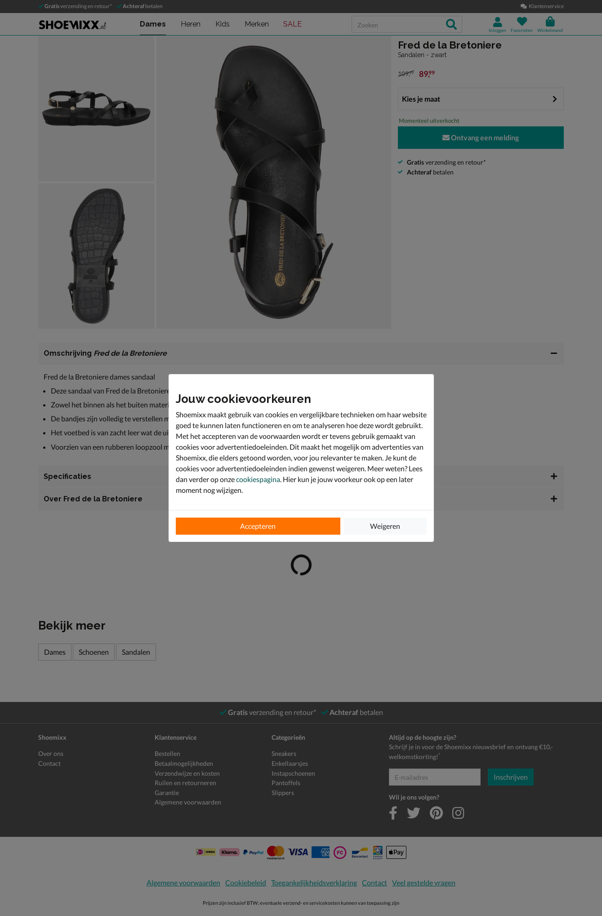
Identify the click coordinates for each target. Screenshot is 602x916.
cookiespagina (258, 479)
